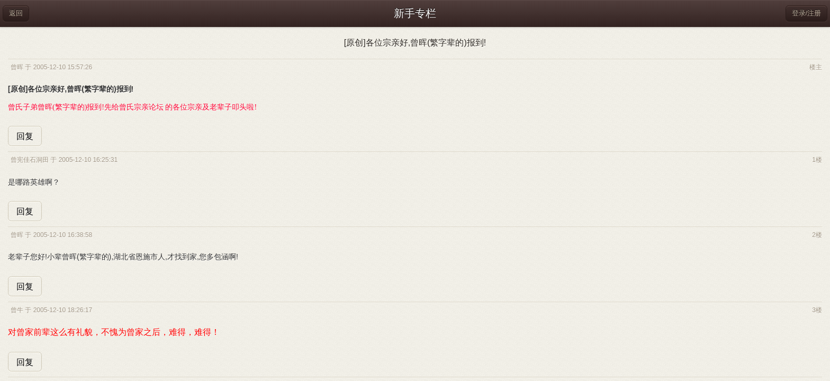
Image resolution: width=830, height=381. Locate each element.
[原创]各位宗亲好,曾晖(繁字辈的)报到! (415, 42)
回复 (24, 136)
